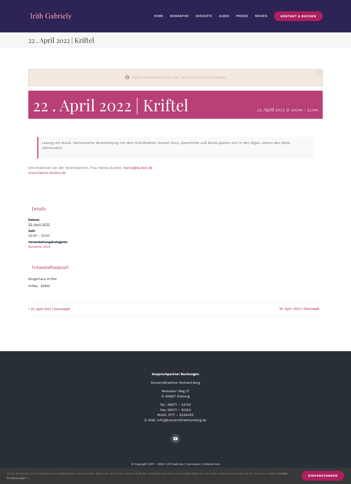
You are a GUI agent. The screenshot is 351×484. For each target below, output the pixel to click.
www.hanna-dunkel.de (47, 173)
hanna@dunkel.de (138, 168)
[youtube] (175, 438)
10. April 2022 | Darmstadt (50, 309)
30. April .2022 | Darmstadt (299, 309)
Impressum (193, 464)
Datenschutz (211, 464)
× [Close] (320, 72)
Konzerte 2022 (39, 246)
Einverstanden (323, 475)
